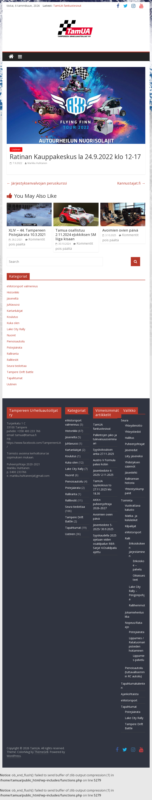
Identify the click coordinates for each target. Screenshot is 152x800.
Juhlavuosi (13, 304)
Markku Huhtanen (37, 163)
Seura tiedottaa (17, 366)
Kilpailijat (130, 526)
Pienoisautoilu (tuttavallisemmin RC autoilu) (135, 672)
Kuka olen (13, 323)
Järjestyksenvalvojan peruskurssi (37, 183)
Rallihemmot (137, 605)
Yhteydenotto (133, 425)
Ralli (127, 538)
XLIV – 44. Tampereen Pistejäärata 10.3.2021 (27, 232)
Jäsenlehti (131, 472)
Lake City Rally (16, 329)
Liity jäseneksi (134, 456)
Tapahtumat (15, 378)
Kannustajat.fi (131, 183)
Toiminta (126, 500)
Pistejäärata (14, 347)
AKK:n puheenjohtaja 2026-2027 (102, 504)
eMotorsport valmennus (22, 286)
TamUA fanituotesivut (67, 6)
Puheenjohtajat (135, 444)
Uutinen (16, 149)
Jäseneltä (12, 298)
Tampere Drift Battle (20, 372)
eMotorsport (133, 532)
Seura (124, 420)
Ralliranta (13, 353)
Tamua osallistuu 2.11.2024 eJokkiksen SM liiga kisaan (75, 234)
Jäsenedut (131, 450)
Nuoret (11, 335)
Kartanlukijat (15, 311)
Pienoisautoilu (16, 341)
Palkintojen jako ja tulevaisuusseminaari (105, 439)
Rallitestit (12, 360)
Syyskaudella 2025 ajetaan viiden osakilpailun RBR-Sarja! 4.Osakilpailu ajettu (105, 543)
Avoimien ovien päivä (120, 230)
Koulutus (12, 317)
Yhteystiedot (133, 431)
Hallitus (129, 438)
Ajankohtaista (130, 694)
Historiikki (13, 292)
